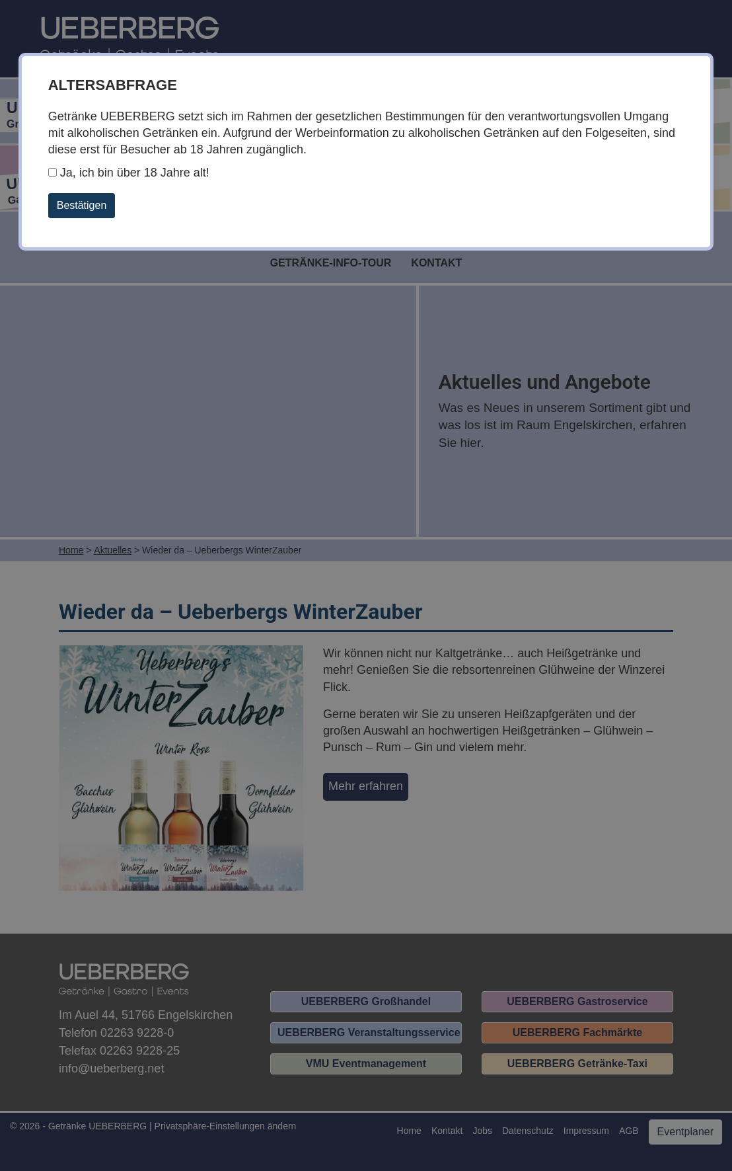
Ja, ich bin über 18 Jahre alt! (128, 172)
